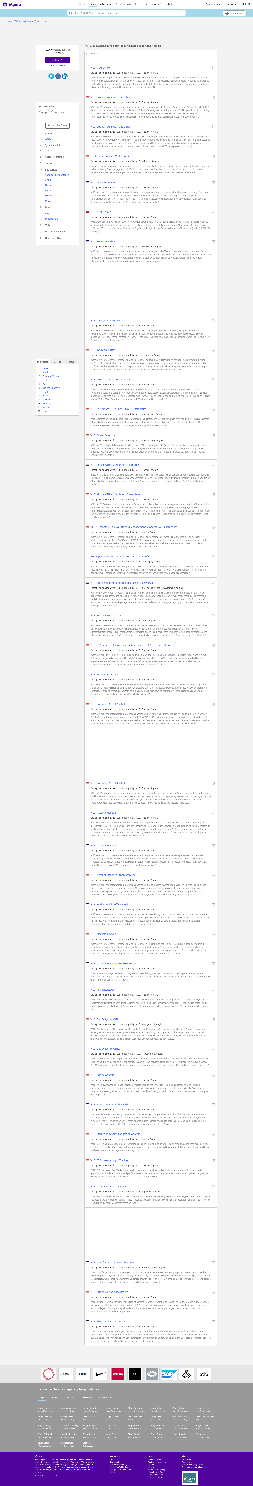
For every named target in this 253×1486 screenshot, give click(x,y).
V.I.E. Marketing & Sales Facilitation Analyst (115, 1133)
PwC (44, 384)
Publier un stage (214, 4)
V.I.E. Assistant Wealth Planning (108, 1186)
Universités (156, 4)
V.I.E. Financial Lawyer (103, 933)
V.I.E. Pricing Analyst (102, 1074)
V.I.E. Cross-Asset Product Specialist (110, 379)
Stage (93, 4)
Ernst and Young (50, 376)
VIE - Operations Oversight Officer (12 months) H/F (119, 556)
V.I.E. (16, 21)
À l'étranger (59, 112)
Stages (44, 112)
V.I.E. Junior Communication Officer (110, 1104)
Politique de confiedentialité (120, 1469)
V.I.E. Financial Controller (104, 674)
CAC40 (48, 180)
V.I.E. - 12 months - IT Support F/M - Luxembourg (118, 409)
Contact (112, 1472)
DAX (47, 200)
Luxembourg (27, 21)
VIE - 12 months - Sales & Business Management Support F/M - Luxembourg (133, 527)
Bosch (45, 372)
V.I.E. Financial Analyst (103, 182)
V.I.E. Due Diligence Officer (105, 1019)
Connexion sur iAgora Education (194, 1467)
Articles (170, 4)
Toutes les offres (155, 1460)
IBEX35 (49, 195)
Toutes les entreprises (157, 1462)
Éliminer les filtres (57, 125)
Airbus (45, 395)
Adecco (46, 411)
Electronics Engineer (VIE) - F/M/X (109, 156)
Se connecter (59, 65)
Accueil (83, 4)
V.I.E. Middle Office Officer (105, 615)
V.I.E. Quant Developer (103, 435)
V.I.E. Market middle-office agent (109, 904)
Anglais (49, 139)
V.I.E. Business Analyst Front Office (110, 97)
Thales (45, 380)
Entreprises (141, 4)
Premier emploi (123, 4)
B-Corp (48, 190)
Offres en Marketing (156, 1469)
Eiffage (46, 399)
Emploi (9, 21)
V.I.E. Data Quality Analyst (105, 320)
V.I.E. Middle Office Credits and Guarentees (115, 464)
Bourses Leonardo (155, 1474)
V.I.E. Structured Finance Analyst (109, 1321)
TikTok (45, 391)
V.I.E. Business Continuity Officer (109, 1291)
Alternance (105, 4)
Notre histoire (114, 1462)
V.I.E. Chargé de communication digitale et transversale (122, 582)
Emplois (151, 1464)
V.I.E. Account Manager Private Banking (113, 874)
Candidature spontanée (57, 175)
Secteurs (87, 1397)
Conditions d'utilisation (118, 1467)
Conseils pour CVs (155, 1472)
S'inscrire (57, 59)
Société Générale (51, 388)
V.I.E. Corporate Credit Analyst (107, 704)
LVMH (45, 368)
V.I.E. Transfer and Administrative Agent (113, 1262)
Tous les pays (187, 1462)
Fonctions (70, 1397)
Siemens (46, 403)
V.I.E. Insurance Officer (103, 241)
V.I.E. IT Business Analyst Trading (109, 1160)
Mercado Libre (49, 407)
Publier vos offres (155, 1477)
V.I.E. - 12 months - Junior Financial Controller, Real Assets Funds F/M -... (131, 645)
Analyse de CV (234, 13)
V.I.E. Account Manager (103, 812)
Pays (41, 1397)
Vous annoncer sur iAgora (119, 1464)
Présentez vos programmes (192, 1464)
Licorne (49, 185)
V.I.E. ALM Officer (100, 67)
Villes (54, 1397)
